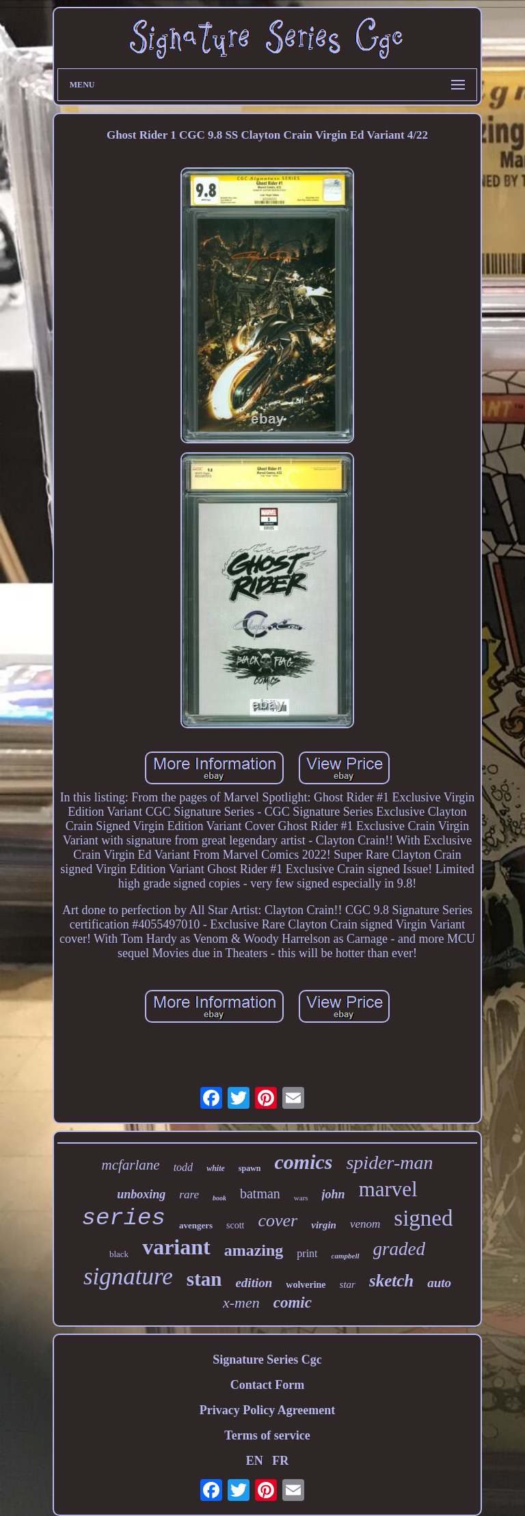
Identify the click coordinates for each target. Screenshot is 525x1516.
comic (292, 1302)
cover (277, 1220)
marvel (388, 1189)
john (333, 1194)
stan (204, 1279)
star (347, 1284)
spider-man (389, 1162)
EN (254, 1460)
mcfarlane (131, 1165)
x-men (241, 1302)
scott (235, 1225)
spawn (250, 1168)
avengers (196, 1225)
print (307, 1253)
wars (301, 1198)
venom (365, 1223)
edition (253, 1283)
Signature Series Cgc (267, 1359)
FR (280, 1460)
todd (183, 1167)
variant (176, 1247)
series (123, 1218)
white (215, 1168)
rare (189, 1194)
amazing (254, 1250)
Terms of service (267, 1435)
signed (423, 1218)
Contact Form (267, 1385)
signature (128, 1276)
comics (303, 1161)
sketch (391, 1280)
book (219, 1198)
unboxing (141, 1194)
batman (260, 1193)
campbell (346, 1256)
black (119, 1254)
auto (439, 1283)
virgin (323, 1224)
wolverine (305, 1285)
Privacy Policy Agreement (268, 1410)
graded (399, 1249)
